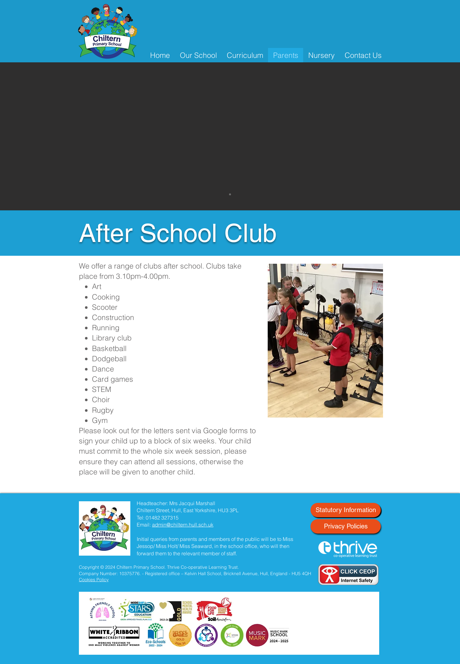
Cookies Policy (94, 579)
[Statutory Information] (345, 510)
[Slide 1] (230, 194)
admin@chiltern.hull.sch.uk (182, 524)
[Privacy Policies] (345, 526)
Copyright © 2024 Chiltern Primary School (122, 567)
